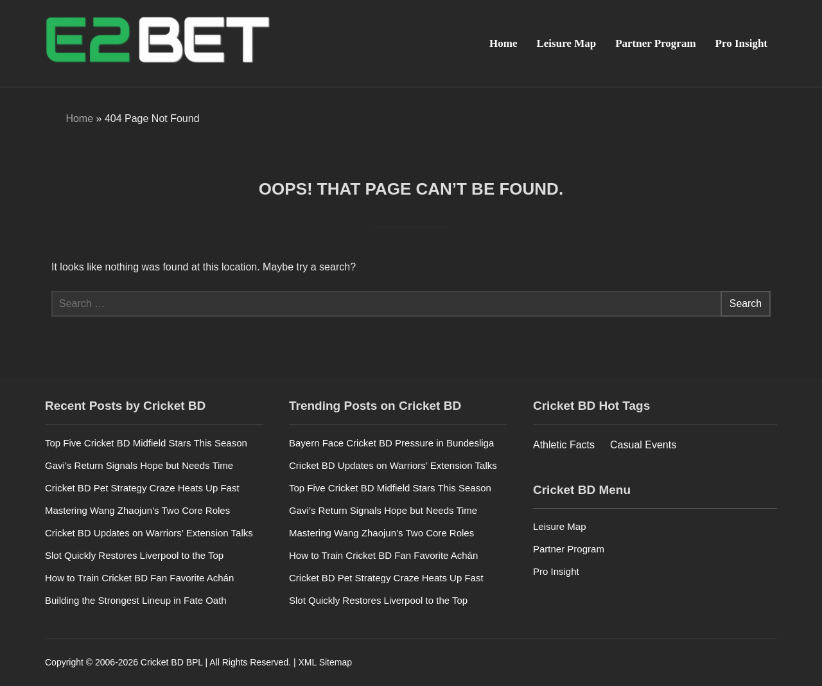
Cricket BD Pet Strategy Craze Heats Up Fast (142, 487)
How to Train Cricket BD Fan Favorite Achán (139, 577)
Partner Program (655, 43)
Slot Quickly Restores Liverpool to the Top (134, 555)
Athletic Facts (564, 444)
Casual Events (643, 444)
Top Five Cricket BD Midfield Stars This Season (146, 442)
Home (503, 43)
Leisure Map (566, 43)
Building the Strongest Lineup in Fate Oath (136, 600)
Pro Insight (741, 43)
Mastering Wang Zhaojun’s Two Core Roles (137, 510)
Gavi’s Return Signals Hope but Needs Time (139, 465)
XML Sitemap (325, 662)
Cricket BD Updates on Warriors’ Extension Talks (149, 532)
